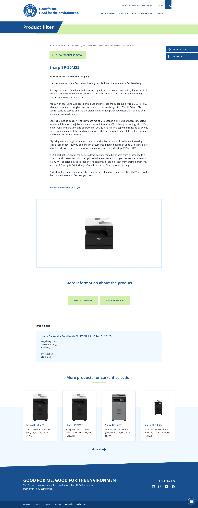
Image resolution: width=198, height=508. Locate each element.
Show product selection (69, 55)
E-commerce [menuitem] (134, 5)
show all (96, 449)
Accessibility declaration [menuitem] (76, 504)
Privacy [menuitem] (37, 504)
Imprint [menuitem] (47, 504)
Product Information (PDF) (62, 187)
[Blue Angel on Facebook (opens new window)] (173, 486)
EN (162, 5)
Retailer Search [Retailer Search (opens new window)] (115, 300)
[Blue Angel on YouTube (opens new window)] (166, 486)
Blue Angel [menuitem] (107, 13)
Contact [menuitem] (26, 504)
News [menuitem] (160, 13)
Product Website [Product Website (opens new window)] (83, 300)
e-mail (48, 356)
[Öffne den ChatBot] (191, 501)
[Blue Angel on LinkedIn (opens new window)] (153, 486)
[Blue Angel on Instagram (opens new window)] (159, 486)
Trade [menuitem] (124, 5)
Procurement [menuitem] (148, 5)
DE (159, 5)
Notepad (177, 56)
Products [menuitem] (146, 13)
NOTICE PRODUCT (181, 49)
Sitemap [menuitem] (58, 504)
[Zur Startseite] (53, 11)
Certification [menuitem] (127, 13)
